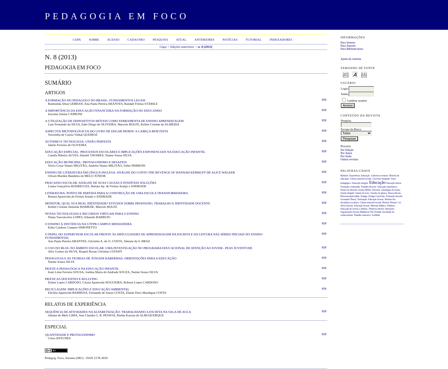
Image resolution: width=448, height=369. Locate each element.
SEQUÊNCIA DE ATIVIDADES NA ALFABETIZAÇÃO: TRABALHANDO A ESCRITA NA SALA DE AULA (118, 311)
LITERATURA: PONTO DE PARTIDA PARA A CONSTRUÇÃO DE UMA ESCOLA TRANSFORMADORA (116, 193)
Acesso (113, 39)
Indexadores (280, 39)
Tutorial (253, 39)
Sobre (94, 39)
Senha (344, 94)
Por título (346, 156)
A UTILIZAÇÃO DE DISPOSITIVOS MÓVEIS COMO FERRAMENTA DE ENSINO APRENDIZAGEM (114, 121)
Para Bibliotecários (352, 48)
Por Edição (347, 149)
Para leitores (348, 42)
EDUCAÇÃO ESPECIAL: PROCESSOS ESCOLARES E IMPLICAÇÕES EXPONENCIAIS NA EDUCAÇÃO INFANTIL (125, 151)
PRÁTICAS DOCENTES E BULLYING (71, 279)
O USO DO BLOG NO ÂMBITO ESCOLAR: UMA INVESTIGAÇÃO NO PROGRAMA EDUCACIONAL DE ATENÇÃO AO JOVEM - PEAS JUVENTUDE (148, 248)
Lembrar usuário (357, 100)
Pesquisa (160, 39)
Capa (77, 39)
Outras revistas (349, 159)
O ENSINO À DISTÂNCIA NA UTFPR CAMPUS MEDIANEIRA (88, 224)
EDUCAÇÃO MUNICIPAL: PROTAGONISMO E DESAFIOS (86, 162)
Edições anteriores (182, 46)
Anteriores (205, 39)
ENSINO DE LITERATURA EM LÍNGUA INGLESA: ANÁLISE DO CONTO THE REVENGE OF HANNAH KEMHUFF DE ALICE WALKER (140, 172)
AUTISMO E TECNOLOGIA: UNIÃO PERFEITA (78, 141)
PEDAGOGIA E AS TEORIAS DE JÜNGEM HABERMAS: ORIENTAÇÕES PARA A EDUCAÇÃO (111, 258)
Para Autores (348, 45)
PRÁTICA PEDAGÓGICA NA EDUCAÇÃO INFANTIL (82, 268)
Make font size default (355, 74)
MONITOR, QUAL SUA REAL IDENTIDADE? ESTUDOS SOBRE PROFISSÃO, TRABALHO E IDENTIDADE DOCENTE (127, 203)
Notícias (230, 39)
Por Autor (346, 153)
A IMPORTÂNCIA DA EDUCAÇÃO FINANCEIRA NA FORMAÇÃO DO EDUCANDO (103, 110)
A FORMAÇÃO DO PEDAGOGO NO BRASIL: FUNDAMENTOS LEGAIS (95, 100)
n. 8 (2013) (205, 46)
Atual (181, 39)
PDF (324, 99)
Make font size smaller (346, 74)
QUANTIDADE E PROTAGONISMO (70, 334)
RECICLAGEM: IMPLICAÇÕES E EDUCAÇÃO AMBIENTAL (87, 289)
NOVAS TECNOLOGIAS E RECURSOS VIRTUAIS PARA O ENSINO (92, 213)
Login (344, 88)
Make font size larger (364, 74)
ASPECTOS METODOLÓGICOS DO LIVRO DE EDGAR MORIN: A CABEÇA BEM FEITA (106, 131)
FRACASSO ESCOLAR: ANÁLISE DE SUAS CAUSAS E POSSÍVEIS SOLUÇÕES (100, 182)
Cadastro (136, 39)
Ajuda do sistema (351, 58)
